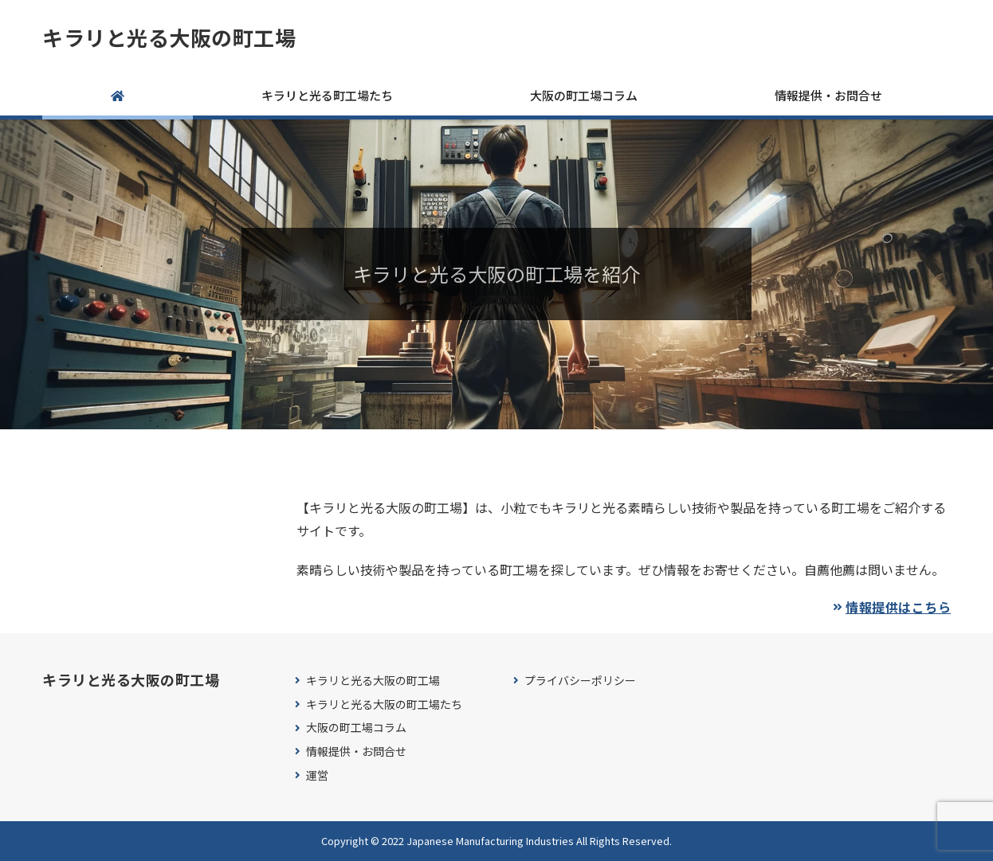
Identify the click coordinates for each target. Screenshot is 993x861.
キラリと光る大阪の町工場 (169, 37)
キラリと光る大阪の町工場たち (384, 704)
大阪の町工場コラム (584, 95)
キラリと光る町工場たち (327, 95)
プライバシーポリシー (580, 680)
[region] (496, 274)
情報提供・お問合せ (828, 95)
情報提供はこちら (898, 606)
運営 (317, 775)
